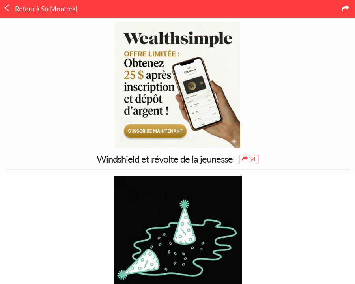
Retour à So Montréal (40, 8)
